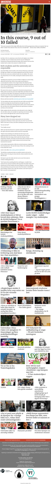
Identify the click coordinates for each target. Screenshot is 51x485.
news (7, 174)
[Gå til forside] (6, 2)
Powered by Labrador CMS (26, 483)
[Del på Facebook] (46, 54)
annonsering (42, 440)
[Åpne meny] (49, 2)
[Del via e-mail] (49, 54)
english (11, 174)
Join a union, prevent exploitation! (17, 150)
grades (2, 174)
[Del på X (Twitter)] (48, 54)
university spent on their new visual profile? (23, 99)
